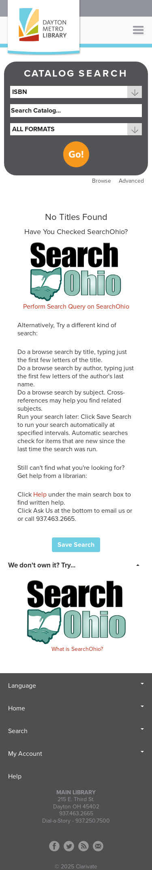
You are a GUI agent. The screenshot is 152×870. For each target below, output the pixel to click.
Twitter (68, 846)
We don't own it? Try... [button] (41, 565)
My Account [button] (76, 754)
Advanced (131, 180)
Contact (98, 846)
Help (40, 494)
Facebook (54, 846)
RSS (83, 846)
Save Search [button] (76, 545)
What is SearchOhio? (77, 649)
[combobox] (76, 92)
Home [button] (76, 708)
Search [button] (76, 731)
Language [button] (76, 686)
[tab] (76, 564)
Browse (101, 180)
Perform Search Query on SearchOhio (76, 307)
